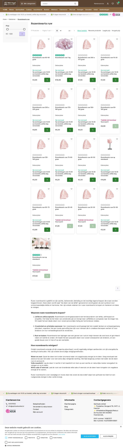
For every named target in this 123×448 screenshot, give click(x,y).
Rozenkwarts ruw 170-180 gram (63, 115)
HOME (5, 10)
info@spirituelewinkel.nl (17, 408)
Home (6, 19)
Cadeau (31, 10)
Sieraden (95, 10)
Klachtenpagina (70, 405)
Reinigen (86, 10)
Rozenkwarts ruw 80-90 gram (41, 62)
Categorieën (68, 411)
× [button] (121, 426)
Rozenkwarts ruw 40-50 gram (86, 169)
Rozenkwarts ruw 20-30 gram (86, 215)
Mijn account (38, 413)
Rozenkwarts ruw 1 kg (63, 61)
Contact (36, 411)
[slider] (7, 29)
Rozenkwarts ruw (23, 19)
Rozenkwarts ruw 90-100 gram (109, 115)
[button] (41, 446)
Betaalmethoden (39, 405)
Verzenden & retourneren (42, 408)
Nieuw (12, 10)
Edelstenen (68, 10)
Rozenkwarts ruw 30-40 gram (63, 215)
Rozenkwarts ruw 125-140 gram (41, 169)
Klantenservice (97, 4)
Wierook (78, 10)
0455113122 (12, 405)
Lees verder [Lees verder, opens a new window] (61, 434)
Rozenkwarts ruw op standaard (109, 169)
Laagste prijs (106, 30)
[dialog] (61, 436)
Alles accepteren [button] (90, 436)
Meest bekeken (82, 30)
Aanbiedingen (112, 10)
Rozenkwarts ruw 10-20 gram (109, 62)
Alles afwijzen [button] (108, 436)
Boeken (50, 10)
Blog (66, 408)
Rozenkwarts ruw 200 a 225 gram (41, 115)
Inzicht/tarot (40, 10)
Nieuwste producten (94, 30)
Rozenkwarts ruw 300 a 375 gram (86, 62)
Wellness (58, 10)
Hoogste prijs (116, 30)
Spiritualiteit (21, 10)
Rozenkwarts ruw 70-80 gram (63, 169)
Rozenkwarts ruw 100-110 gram (86, 115)
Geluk (102, 10)
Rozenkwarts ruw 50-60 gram (109, 215)
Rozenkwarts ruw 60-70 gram (41, 215)
